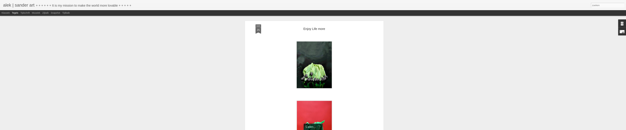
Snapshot (55, 13)
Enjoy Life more (314, 27)
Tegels (15, 13)
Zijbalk (45, 13)
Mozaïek (36, 13)
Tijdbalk (66, 13)
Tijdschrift (25, 13)
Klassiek (6, 13)
